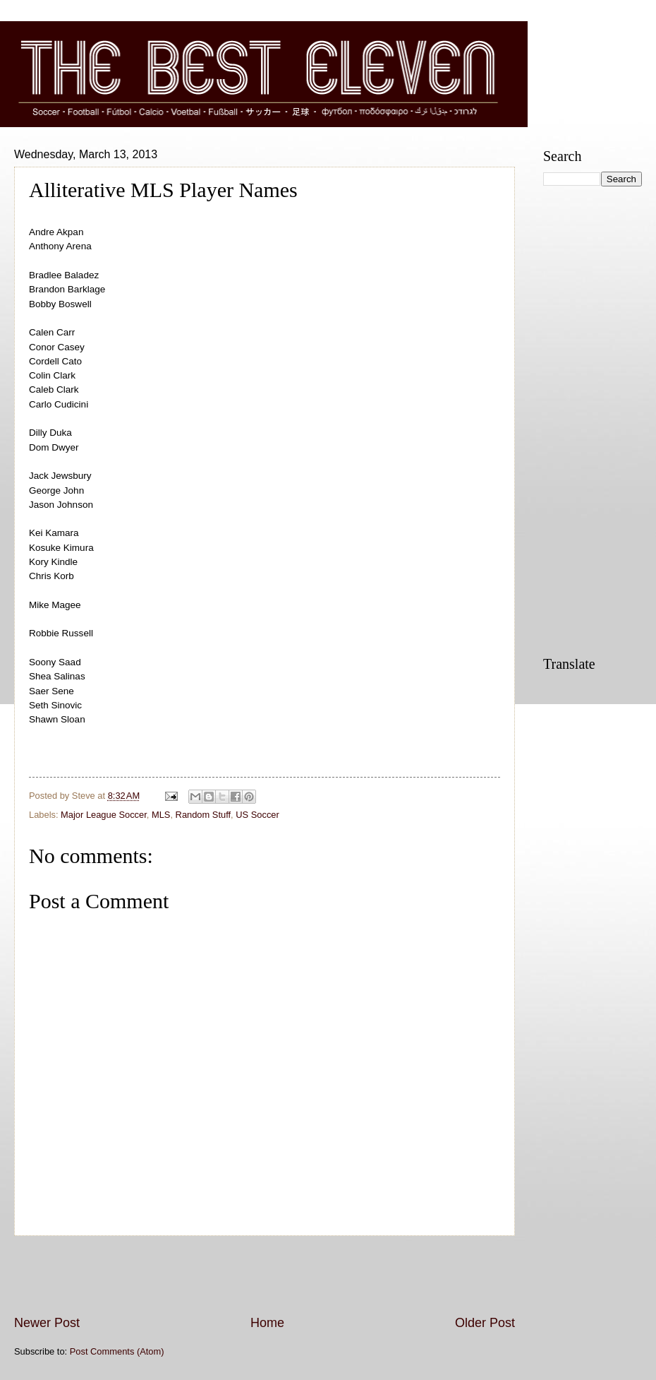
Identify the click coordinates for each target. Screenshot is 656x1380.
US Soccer (257, 814)
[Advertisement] (264, 1275)
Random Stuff (203, 814)
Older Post (485, 1323)
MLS (161, 814)
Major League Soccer (104, 814)
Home (267, 1323)
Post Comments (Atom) (117, 1351)
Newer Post (47, 1323)
